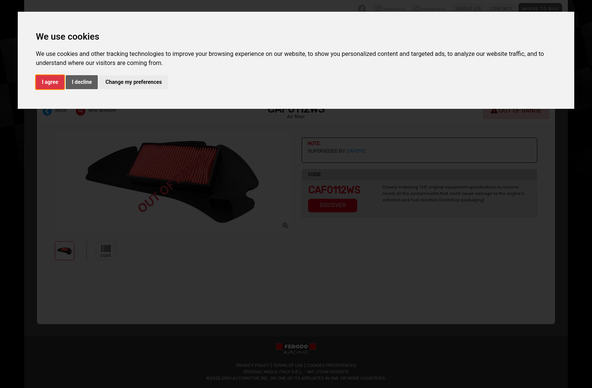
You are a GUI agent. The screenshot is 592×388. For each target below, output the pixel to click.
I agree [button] (50, 82)
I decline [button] (82, 82)
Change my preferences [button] (133, 82)
